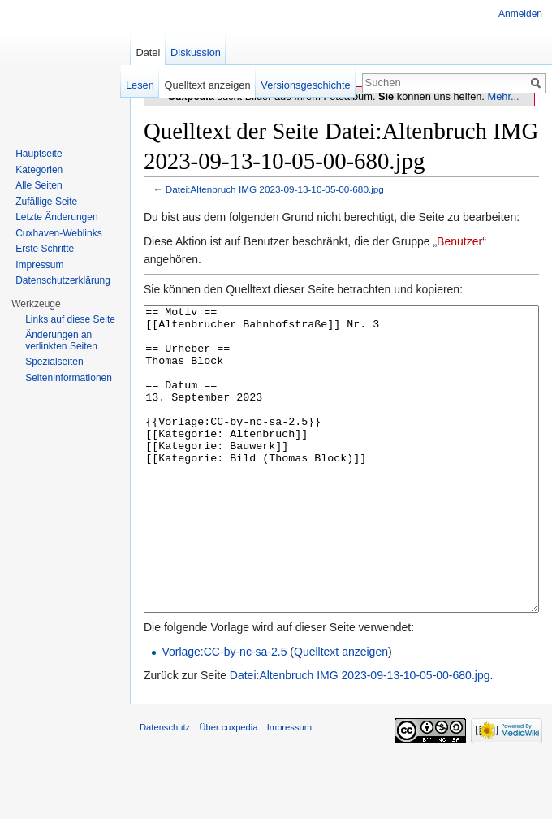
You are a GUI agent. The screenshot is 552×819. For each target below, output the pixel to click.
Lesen (140, 85)
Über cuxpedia (228, 788)
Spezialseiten (54, 361)
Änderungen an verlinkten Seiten (61, 340)
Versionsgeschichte (305, 85)
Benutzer (459, 241)
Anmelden (520, 14)
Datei (148, 52)
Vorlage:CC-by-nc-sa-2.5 (224, 712)
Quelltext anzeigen (341, 712)
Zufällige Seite (46, 201)
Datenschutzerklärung (62, 280)
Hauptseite (38, 153)
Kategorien (39, 170)
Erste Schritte (44, 248)
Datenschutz (165, 788)
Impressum (39, 265)
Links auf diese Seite (70, 319)
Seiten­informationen (68, 378)
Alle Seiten (38, 185)
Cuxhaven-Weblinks (58, 233)
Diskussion (195, 52)
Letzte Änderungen (56, 217)
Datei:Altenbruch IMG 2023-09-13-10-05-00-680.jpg (275, 189)
